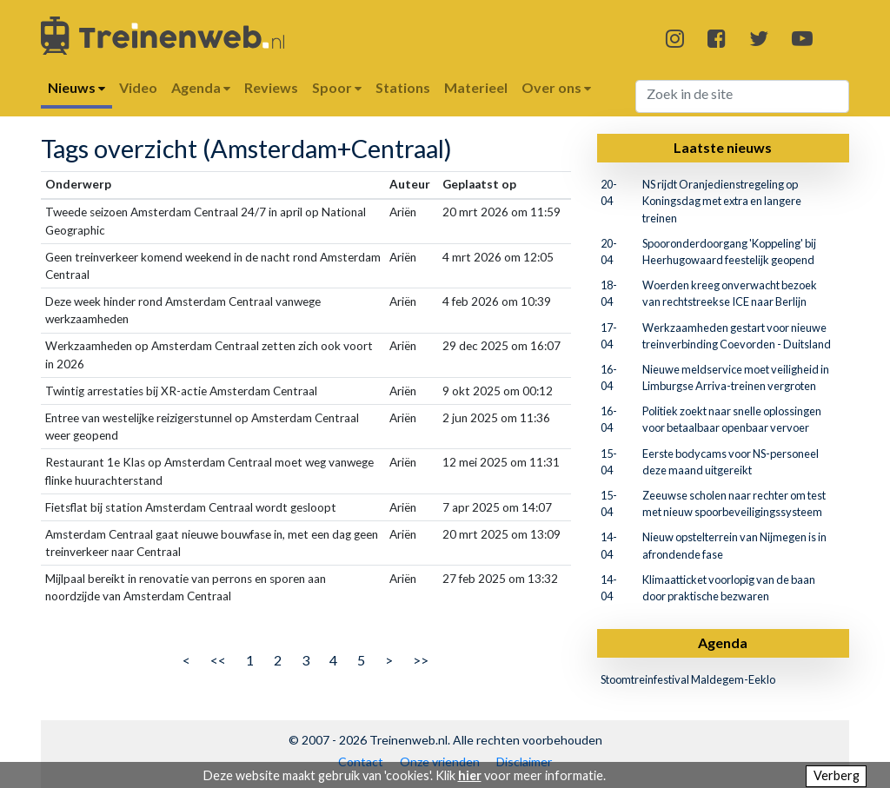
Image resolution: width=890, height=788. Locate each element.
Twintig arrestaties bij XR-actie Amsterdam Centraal (181, 391)
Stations (402, 87)
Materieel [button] (476, 87)
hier (470, 775)
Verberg (837, 775)
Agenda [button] (200, 87)
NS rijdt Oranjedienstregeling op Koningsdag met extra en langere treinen (721, 200)
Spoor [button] (337, 87)
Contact (360, 761)
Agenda (722, 642)
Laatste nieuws (723, 147)
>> (420, 660)
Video (138, 87)
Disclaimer (524, 761)
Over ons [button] (556, 87)
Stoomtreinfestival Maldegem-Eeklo (688, 679)
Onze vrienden (440, 761)
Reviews (271, 87)
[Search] (742, 96)
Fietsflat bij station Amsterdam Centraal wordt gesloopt (190, 507)
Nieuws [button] (76, 87)
